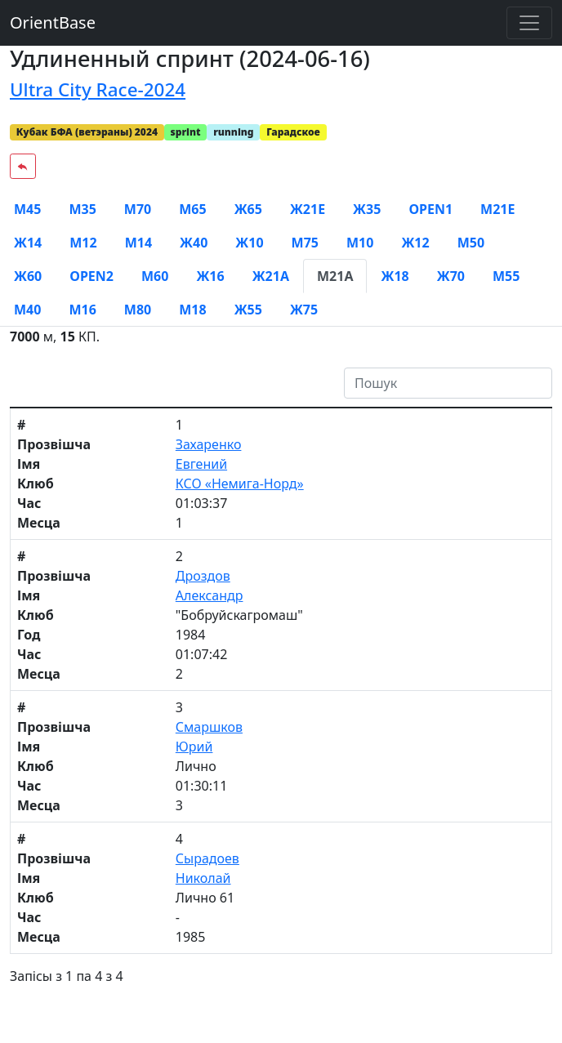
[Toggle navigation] (529, 23)
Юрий (194, 747)
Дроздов (203, 576)
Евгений (201, 464)
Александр (209, 595)
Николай (203, 878)
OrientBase (53, 22)
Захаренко (209, 444)
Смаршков (209, 727)
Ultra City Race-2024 (97, 89)
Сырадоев (207, 858)
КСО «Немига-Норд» (240, 484)
